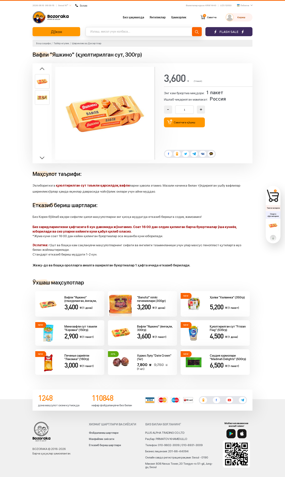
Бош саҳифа (43, 43)
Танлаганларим (273, 208)
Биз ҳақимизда (133, 17)
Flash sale (229, 31)
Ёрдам (81, 5)
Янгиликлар (158, 17)
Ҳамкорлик (178, 17)
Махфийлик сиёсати (101, 439)
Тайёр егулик (61, 43)
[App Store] (241, 433)
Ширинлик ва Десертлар (86, 43)
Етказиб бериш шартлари (105, 445)
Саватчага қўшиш (181, 121)
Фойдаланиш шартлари (103, 432)
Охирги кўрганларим (273, 215)
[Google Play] (231, 433)
